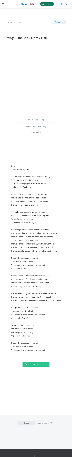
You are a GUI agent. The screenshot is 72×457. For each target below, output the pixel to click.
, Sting (43, 127)
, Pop (39, 127)
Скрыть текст (59, 22)
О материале (36, 132)
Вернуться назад (13, 22)
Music (34, 127)
